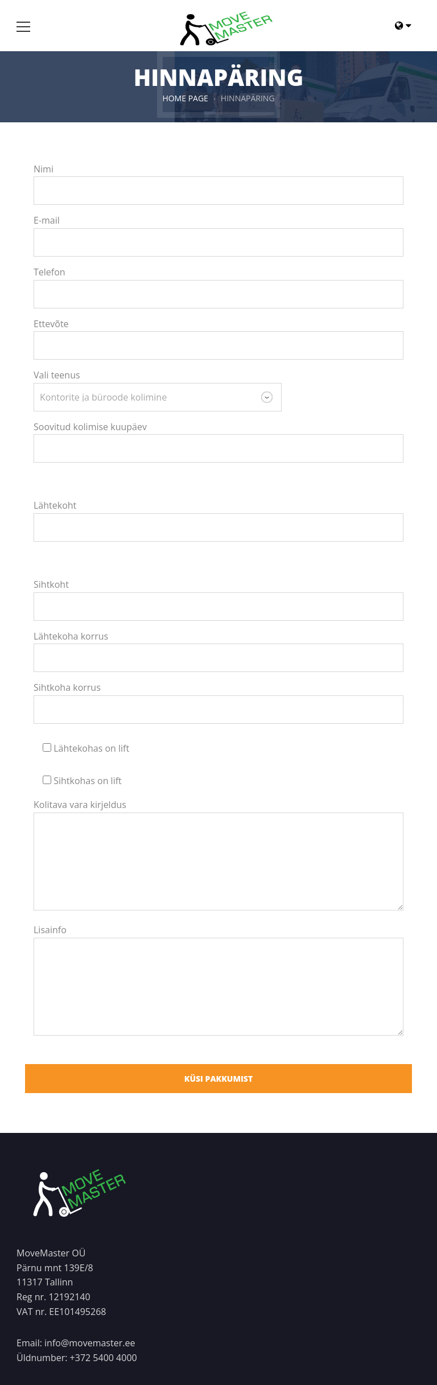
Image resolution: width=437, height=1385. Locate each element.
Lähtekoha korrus (71, 636)
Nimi (43, 169)
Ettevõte (51, 324)
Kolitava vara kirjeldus (80, 804)
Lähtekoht (55, 505)
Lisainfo (50, 930)
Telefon (49, 272)
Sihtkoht (51, 584)
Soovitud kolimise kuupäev (90, 427)
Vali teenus (57, 375)
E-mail (47, 220)
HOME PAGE (185, 98)
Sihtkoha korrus (67, 687)
